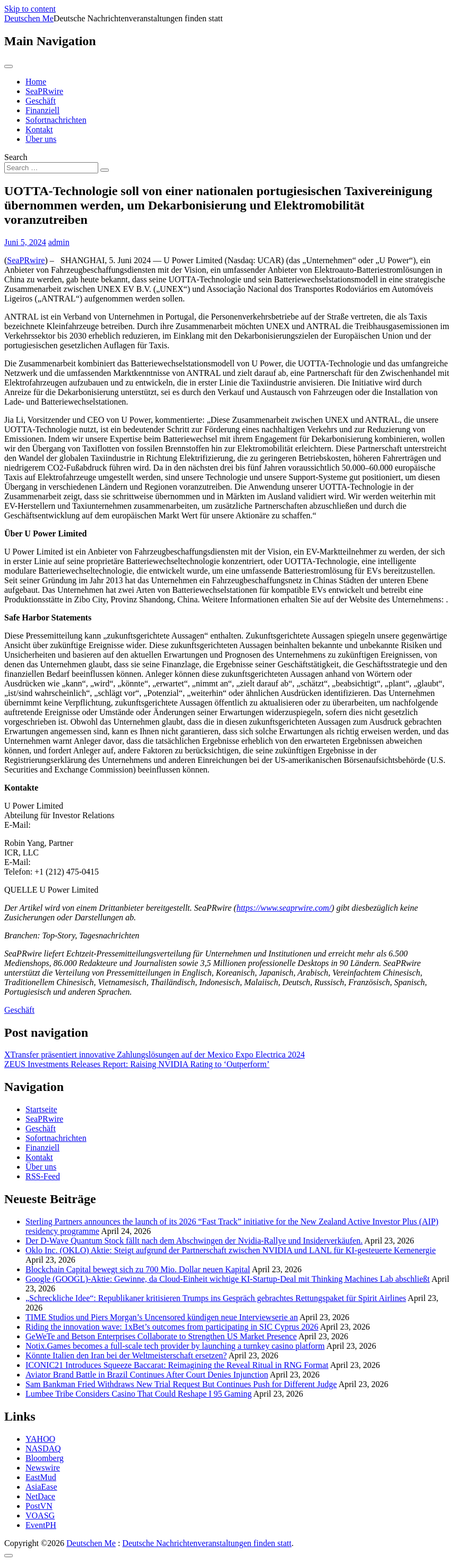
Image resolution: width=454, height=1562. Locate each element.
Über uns (40, 139)
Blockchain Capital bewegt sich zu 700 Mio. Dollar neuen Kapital (137, 1269)
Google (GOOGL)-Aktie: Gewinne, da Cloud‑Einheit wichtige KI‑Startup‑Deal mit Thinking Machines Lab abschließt (227, 1278)
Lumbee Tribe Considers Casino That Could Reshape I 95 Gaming (138, 1393)
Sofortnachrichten (56, 119)
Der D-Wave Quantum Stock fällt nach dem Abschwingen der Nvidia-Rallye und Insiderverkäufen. (194, 1240)
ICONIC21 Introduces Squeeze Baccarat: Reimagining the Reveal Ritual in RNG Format (177, 1365)
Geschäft (40, 100)
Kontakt (39, 129)
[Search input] (51, 167)
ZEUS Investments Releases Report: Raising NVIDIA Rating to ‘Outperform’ (136, 1064)
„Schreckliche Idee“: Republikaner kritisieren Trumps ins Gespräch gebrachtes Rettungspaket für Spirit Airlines (215, 1298)
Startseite (41, 1109)
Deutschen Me (29, 18)
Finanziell (42, 110)
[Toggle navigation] (8, 66)
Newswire (42, 1467)
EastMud (40, 1477)
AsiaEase (41, 1486)
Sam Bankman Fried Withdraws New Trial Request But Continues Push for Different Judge (181, 1384)
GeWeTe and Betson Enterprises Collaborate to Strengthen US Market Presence (161, 1336)
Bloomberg (44, 1458)
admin (59, 242)
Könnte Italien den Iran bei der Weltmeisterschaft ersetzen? (126, 1355)
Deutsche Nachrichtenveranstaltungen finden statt (207, 1543)
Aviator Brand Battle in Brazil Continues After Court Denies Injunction (146, 1374)
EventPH (40, 1525)
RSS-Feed (42, 1176)
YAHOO (40, 1438)
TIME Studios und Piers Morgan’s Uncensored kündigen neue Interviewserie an (161, 1317)
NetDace (40, 1496)
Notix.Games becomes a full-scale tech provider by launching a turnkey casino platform (174, 1345)
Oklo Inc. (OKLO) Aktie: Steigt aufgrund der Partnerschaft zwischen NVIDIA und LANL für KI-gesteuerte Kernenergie (230, 1250)
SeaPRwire (44, 91)
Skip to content (30, 8)
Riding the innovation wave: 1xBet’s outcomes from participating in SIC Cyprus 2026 (172, 1326)
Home (35, 81)
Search (16, 157)
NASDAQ (43, 1448)
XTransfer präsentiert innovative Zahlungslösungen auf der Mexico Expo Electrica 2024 (154, 1054)
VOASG (40, 1515)
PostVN (39, 1505)
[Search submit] (104, 170)
